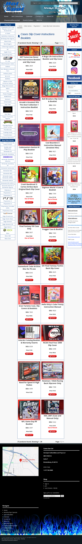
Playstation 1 (8, 193)
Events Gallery (28, 20)
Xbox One (8, 238)
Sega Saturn (8, 227)
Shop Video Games (8, 140)
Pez (8, 91)
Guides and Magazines (7, 148)
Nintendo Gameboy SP (8, 164)
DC (8, 49)
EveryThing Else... (7, 55)
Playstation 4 (8, 204)
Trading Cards (7, 132)
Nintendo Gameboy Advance (8, 160)
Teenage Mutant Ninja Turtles (8, 126)
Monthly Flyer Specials (10, 512)
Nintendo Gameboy (8, 154)
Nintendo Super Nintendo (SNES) (8, 177)
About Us (50, 16)
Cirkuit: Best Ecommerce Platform (10, 540)
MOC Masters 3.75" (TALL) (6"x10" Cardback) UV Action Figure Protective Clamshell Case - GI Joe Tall (74, 135)
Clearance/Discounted (12, 20)
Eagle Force (7, 52)
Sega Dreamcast (8, 216)
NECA (7, 88)
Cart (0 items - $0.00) (48, 3)
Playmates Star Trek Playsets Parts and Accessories (7, 28)
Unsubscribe (78, 93)
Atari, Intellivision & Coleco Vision (7, 143)
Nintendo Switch (8, 180)
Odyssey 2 (8, 190)
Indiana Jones (7, 73)
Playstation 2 (8, 195)
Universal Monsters (8, 137)
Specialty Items (62, 16)
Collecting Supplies (8, 46)
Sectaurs (7, 99)
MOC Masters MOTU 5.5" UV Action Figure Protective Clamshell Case (74, 184)
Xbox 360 (8, 236)
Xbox (7, 233)
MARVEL (7, 79)
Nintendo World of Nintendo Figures (8, 186)
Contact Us (40, 16)
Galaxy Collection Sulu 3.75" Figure (74, 112)
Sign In (35, 3)
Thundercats (8, 130)
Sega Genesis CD (8, 224)
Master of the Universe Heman (8, 82)
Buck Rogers (8, 44)
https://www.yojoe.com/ (74, 237)
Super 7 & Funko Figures (8, 117)
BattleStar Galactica (7, 36)
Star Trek (8, 104)
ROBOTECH (7, 96)
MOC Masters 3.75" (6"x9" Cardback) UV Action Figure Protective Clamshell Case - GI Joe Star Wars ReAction (74, 160)
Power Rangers (8, 94)
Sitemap (23, 538)
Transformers (7, 135)
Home (6, 16)
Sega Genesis (8, 221)
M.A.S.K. (7, 76)
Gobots (7, 66)
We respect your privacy (7, 538)
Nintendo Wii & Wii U (7, 183)
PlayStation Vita (8, 210)
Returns (39, 20)
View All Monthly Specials (74, 46)
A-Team (7, 33)
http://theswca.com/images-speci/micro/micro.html (75, 231)
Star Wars (8, 114)
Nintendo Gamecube (7, 168)
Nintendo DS (8, 151)
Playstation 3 (8, 201)
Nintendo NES (7, 173)
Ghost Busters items (7, 64)
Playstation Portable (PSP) (7, 207)
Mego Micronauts (7, 86)
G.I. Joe (7, 61)
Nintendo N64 (7, 171)
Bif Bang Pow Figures (7, 38)
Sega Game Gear (8, 219)
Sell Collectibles (17, 16)
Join (40, 3)
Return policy (17, 538)
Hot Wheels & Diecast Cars (8, 70)
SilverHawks (8, 102)
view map (47, 467)
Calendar (29, 16)
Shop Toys (8, 25)
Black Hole (7, 41)
